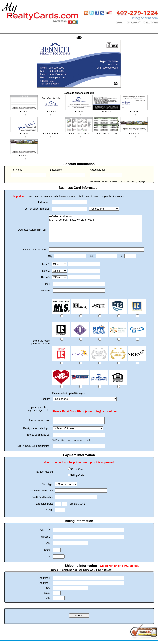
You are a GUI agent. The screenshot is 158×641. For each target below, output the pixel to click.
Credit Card (77, 470)
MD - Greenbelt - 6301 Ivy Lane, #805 (95, 220)
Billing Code (77, 476)
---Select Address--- (95, 216)
